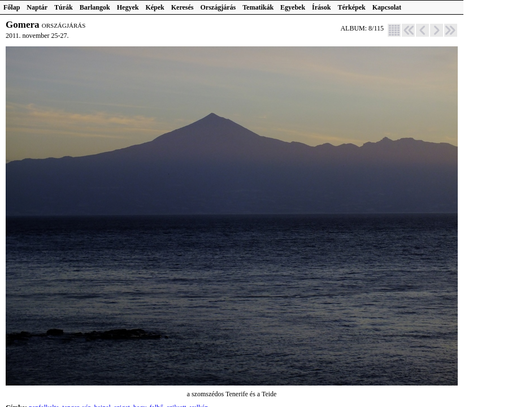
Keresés (182, 7)
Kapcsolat (386, 7)
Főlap (11, 7)
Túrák (63, 7)
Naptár (37, 7)
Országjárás (218, 7)
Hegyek (128, 7)
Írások (321, 7)
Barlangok (95, 7)
